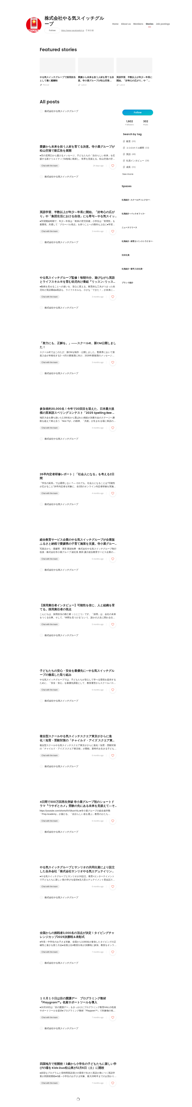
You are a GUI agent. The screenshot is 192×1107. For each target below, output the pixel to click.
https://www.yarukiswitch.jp (72, 30)
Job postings (163, 24)
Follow (52, 30)
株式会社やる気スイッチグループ (74, 21)
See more (127, 174)
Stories (149, 24)
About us (126, 24)
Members (138, 24)
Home (115, 24)
